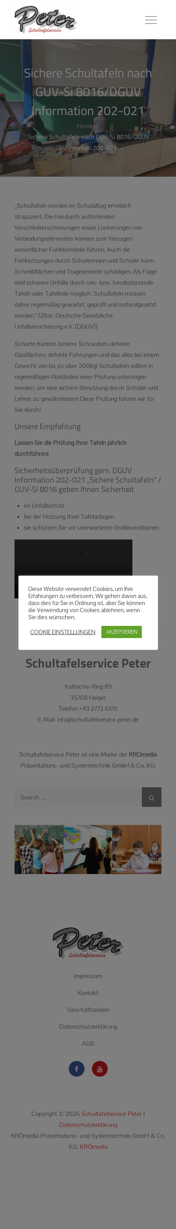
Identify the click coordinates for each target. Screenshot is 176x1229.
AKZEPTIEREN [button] (121, 632)
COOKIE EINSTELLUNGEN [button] (62, 631)
